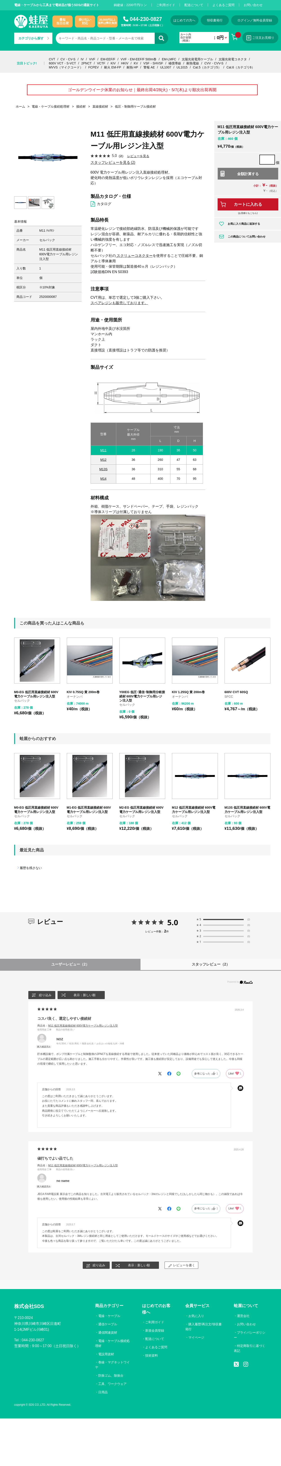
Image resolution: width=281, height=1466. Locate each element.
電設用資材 (106, 1354)
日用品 (103, 1392)
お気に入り (196, 1316)
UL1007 (165, 67)
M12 (103, 460)
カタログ (104, 204)
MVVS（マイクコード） (66, 67)
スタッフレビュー (211, 964)
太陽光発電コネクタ (233, 59)
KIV (113, 63)
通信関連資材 (107, 1332)
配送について (193, 5)
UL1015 (181, 67)
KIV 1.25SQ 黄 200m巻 (188, 692)
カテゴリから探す (33, 38)
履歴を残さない (31, 868)
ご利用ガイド (165, 5)
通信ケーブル (107, 1324)
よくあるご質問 (223, 5)
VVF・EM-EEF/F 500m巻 (138, 59)
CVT (52, 59)
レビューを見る (138, 156)
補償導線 (174, 63)
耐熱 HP (132, 67)
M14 (103, 478)
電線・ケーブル (109, 1316)
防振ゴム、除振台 (110, 1375)
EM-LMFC (169, 59)
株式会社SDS (29, 1306)
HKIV (124, 63)
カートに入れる (248, 204)
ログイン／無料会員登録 (254, 20)
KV (136, 63)
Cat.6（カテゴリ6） (240, 67)
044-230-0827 (146, 19)
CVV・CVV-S (213, 63)
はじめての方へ (184, 20)
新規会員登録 (154, 1330)
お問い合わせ (253, 5)
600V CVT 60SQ (236, 692)
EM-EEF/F (107, 59)
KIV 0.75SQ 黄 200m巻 (83, 692)
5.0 (172, 922)
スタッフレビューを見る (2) (113, 162)
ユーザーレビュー (70, 964)
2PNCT (86, 63)
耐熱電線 (192, 63)
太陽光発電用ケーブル (197, 59)
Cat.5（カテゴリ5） (207, 67)
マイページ (196, 1337)
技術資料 (151, 1355)
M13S (103, 469)
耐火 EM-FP (112, 67)
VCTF (101, 63)
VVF (92, 59)
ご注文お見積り (260, 37)
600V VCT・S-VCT (62, 63)
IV (82, 59)
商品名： (77, 1025)
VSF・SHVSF (153, 63)
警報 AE (149, 67)
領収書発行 (215, 20)
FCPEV (93, 67)
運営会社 (243, 1316)
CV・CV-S (67, 59)
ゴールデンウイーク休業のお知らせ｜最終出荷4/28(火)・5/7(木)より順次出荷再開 (142, 90)
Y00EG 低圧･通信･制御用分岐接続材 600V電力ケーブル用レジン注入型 (142, 696)
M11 (103, 450)
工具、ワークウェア (112, 1384)
